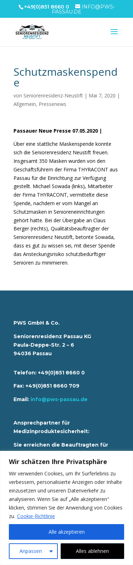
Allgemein (24, 104)
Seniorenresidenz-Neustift (53, 95)
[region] (66, 508)
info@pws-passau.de (59, 399)
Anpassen (31, 551)
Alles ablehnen (92, 551)
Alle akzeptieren (67, 531)
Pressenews (52, 104)
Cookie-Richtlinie (36, 516)
